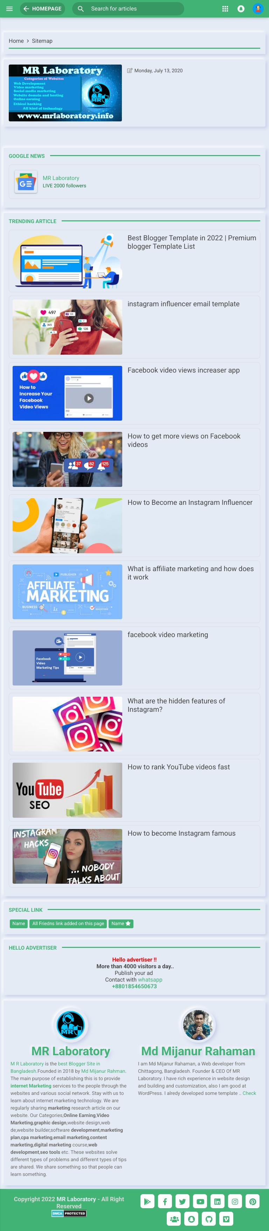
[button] (81, 8)
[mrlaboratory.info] (134, 182)
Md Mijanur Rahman (103, 1071)
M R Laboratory (27, 1064)
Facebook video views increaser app (183, 370)
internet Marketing (31, 1086)
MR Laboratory (76, 1199)
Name (19, 923)
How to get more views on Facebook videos (184, 440)
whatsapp (150, 979)
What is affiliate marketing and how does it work (190, 572)
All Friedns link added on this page (68, 923)
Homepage (42, 8)
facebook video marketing (167, 634)
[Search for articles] (128, 8)
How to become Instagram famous (181, 833)
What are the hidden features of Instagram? (176, 705)
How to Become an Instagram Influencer (190, 502)
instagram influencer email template (183, 304)
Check (249, 1093)
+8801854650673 (134, 986)
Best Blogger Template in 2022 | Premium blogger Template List (191, 242)
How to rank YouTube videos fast (178, 767)
